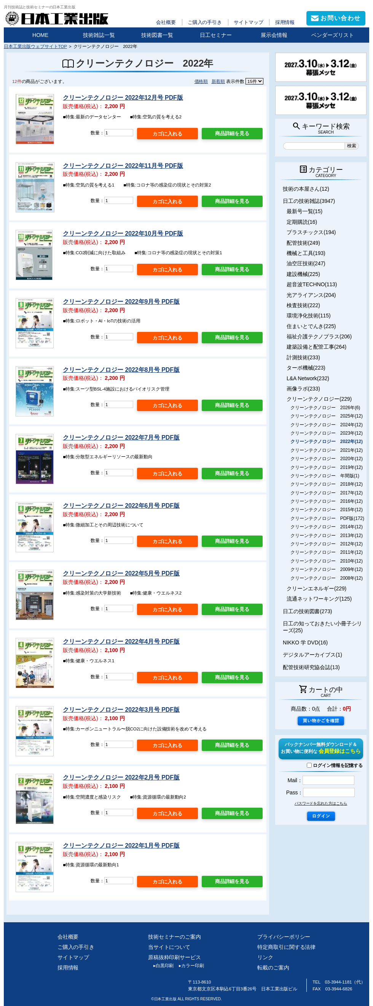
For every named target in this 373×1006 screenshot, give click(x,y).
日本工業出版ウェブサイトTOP (35, 46)
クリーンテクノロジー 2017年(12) (326, 493)
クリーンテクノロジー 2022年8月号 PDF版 (121, 370)
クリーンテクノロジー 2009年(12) (326, 569)
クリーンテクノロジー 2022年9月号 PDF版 (121, 301)
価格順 (201, 81)
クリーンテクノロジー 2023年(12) (326, 433)
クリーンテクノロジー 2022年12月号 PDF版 (123, 97)
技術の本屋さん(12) (306, 189)
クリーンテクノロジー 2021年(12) (326, 450)
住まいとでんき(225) (311, 326)
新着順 (218, 81)
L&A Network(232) (308, 378)
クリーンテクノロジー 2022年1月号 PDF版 (121, 845)
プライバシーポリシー (283, 937)
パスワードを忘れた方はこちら (321, 803)
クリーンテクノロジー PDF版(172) (327, 518)
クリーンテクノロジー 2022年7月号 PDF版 (121, 437)
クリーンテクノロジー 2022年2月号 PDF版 (121, 777)
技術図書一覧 (157, 35)
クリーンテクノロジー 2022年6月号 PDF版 (121, 505)
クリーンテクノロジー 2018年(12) (326, 484)
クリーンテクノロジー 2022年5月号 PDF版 (121, 573)
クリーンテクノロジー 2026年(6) (325, 407)
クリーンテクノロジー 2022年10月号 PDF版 (123, 233)
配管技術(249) (303, 243)
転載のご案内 (273, 968)
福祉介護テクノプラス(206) (319, 336)
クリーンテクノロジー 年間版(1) (324, 475)
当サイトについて (169, 947)
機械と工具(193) (306, 253)
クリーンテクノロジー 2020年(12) (326, 458)
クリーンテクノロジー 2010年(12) (326, 561)
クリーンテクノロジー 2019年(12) (326, 467)
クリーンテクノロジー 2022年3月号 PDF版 (121, 709)
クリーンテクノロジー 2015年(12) (326, 509)
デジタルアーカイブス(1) (312, 655)
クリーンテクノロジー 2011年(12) (326, 552)
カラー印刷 (189, 965)
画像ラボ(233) (303, 389)
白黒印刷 (161, 965)
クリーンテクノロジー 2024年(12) (326, 424)
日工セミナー (216, 35)
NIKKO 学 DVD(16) (305, 642)
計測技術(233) (303, 357)
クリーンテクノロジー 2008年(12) (326, 578)
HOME (40, 35)
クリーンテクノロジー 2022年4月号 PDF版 (121, 641)
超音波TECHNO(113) (312, 284)
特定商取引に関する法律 (286, 947)
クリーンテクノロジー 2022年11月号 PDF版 (123, 166)
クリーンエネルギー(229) (316, 588)
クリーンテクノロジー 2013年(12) (326, 535)
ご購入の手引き (205, 22)
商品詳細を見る (232, 133)
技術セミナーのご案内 (174, 937)
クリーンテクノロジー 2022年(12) (326, 441)
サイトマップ (248, 22)
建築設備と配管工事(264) (316, 347)
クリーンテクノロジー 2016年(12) (326, 501)
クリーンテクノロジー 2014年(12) (326, 526)
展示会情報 (274, 35)
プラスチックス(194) (311, 232)
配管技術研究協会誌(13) (311, 667)
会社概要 (166, 22)
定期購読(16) (302, 222)
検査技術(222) (303, 305)
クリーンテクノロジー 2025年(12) (326, 416)
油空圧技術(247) (306, 263)
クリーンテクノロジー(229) (319, 399)
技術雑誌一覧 (99, 35)
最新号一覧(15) (304, 211)
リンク (265, 957)
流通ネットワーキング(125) (319, 599)
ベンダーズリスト (332, 35)
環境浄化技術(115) (308, 315)
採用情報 (285, 22)
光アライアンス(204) (311, 295)
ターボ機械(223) (306, 368)
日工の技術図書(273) (307, 611)
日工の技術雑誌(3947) (309, 201)
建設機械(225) (303, 274)
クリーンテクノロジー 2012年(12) (326, 544)
